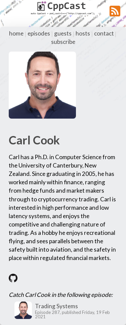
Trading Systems (56, 306)
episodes (39, 33)
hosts (83, 33)
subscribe (63, 41)
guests (63, 33)
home (16, 33)
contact (104, 33)
